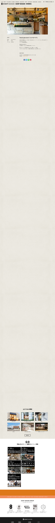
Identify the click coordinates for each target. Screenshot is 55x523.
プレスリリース (39, 504)
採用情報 (29, 503)
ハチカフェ (19, 514)
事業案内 (19, 503)
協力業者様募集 (39, 511)
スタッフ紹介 (39, 508)
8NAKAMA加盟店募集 (40, 512)
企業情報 (12, 503)
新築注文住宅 (20, 510)
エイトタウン (20, 513)
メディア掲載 (39, 507)
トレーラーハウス (20, 512)
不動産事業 (19, 511)
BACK (27, 436)
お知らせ (39, 503)
